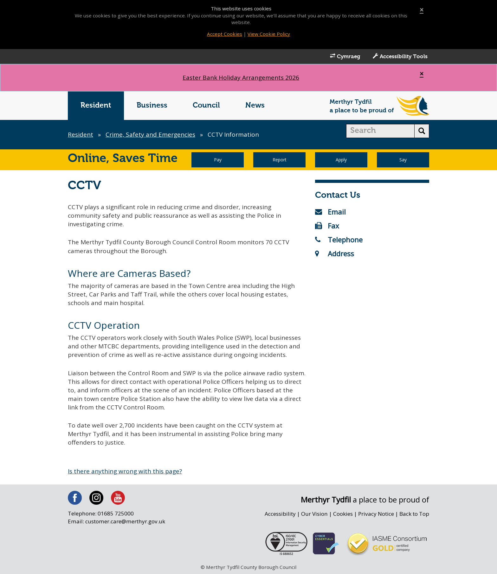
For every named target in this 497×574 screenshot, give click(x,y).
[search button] (421, 131)
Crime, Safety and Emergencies (150, 134)
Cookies (343, 513)
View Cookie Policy (269, 34)
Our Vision (314, 513)
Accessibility (280, 513)
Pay (218, 160)
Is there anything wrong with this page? (125, 471)
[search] (380, 131)
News (255, 105)
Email (330, 211)
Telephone (339, 239)
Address (334, 253)
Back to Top (414, 513)
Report (280, 160)
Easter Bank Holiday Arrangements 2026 (241, 77)
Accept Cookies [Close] (224, 34)
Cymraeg (345, 56)
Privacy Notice (376, 513)
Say (403, 160)
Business (152, 105)
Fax (327, 225)
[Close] (421, 10)
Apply (341, 160)
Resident (96, 105)
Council (206, 105)
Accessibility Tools (400, 56)
